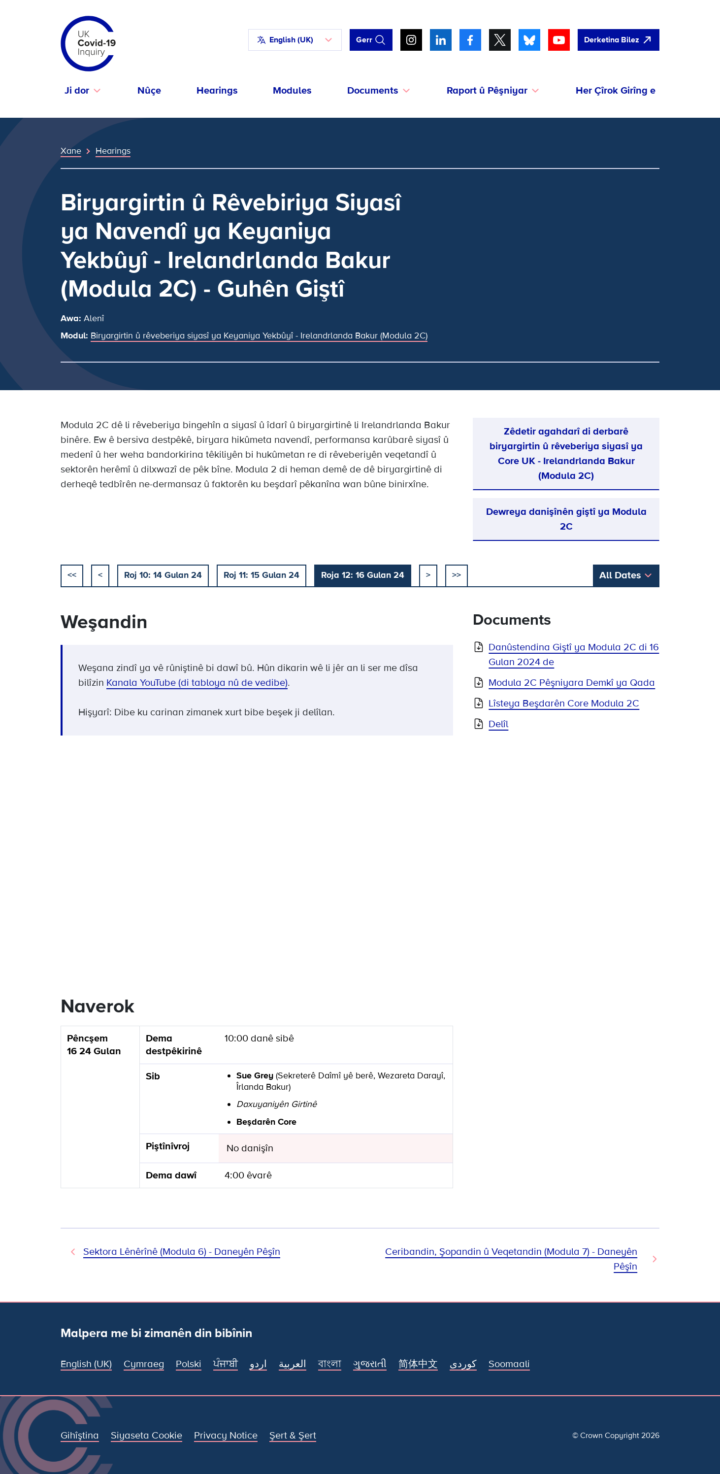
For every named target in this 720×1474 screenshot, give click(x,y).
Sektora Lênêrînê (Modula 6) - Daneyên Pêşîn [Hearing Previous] (181, 1252)
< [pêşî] (100, 575)
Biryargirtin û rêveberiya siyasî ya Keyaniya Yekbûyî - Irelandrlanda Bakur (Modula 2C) (259, 335)
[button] (295, 40)
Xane (71, 150)
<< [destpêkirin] (71, 575)
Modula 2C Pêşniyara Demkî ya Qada (572, 683)
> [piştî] (428, 575)
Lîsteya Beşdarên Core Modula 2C (564, 703)
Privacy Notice (226, 1435)
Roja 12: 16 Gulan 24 (362, 575)
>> (456, 575)
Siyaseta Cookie (146, 1435)
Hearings (217, 91)
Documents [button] (372, 91)
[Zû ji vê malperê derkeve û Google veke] (618, 40)
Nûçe (149, 91)
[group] (257, 1111)
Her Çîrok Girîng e (615, 91)
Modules (292, 91)
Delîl (498, 724)
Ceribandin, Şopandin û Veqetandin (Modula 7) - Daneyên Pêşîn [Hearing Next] (511, 1259)
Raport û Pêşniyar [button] (487, 91)
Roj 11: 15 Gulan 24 (261, 575)
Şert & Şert (292, 1435)
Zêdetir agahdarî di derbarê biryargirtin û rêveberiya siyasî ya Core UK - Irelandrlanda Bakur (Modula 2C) (566, 454)
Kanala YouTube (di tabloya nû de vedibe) (197, 683)
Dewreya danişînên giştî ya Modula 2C (566, 519)
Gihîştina (80, 1435)
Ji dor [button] (77, 91)
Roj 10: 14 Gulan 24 (163, 575)
